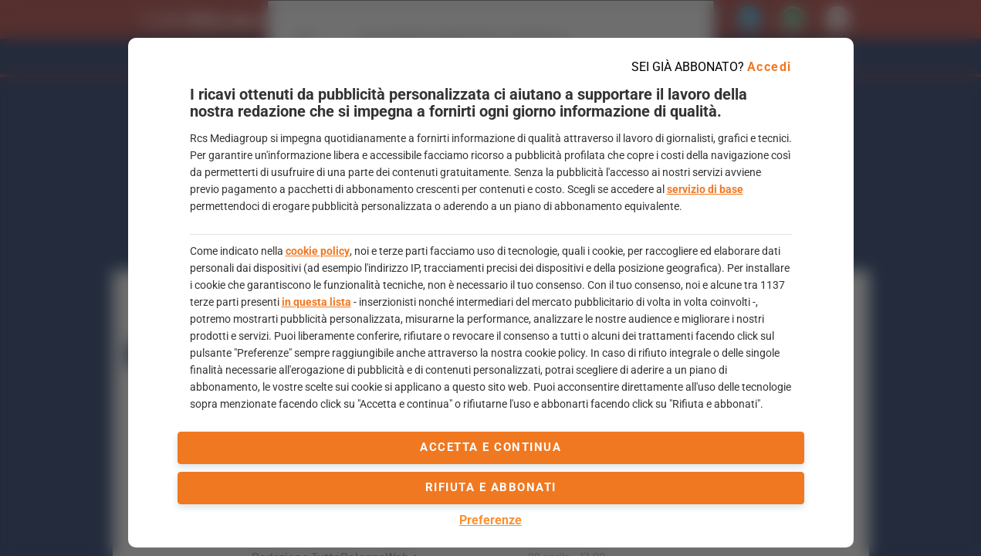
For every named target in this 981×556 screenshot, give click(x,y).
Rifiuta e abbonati (490, 487)
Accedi (769, 66)
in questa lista (316, 302)
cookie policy (318, 251)
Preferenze (490, 520)
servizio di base (705, 189)
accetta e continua (490, 447)
